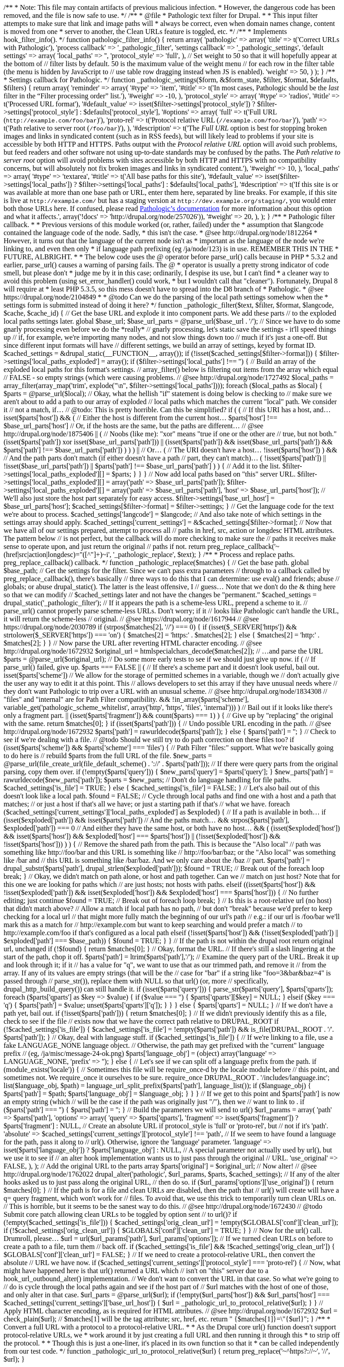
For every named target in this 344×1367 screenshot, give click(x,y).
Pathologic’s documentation (179, 208)
